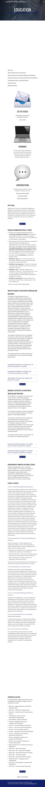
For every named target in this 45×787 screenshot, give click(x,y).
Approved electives (12, 85)
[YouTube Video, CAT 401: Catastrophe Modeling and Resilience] (22, 656)
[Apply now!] (22, 224)
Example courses (12, 83)
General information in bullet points (17, 72)
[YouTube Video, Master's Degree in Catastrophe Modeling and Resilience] (22, 56)
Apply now (10, 70)
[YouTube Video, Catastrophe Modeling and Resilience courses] (22, 32)
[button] (1, 1)
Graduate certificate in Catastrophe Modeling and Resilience (23, 78)
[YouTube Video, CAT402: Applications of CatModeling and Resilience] (22, 680)
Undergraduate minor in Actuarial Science (18, 80)
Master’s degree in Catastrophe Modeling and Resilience (21, 75)
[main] (22, 10)
